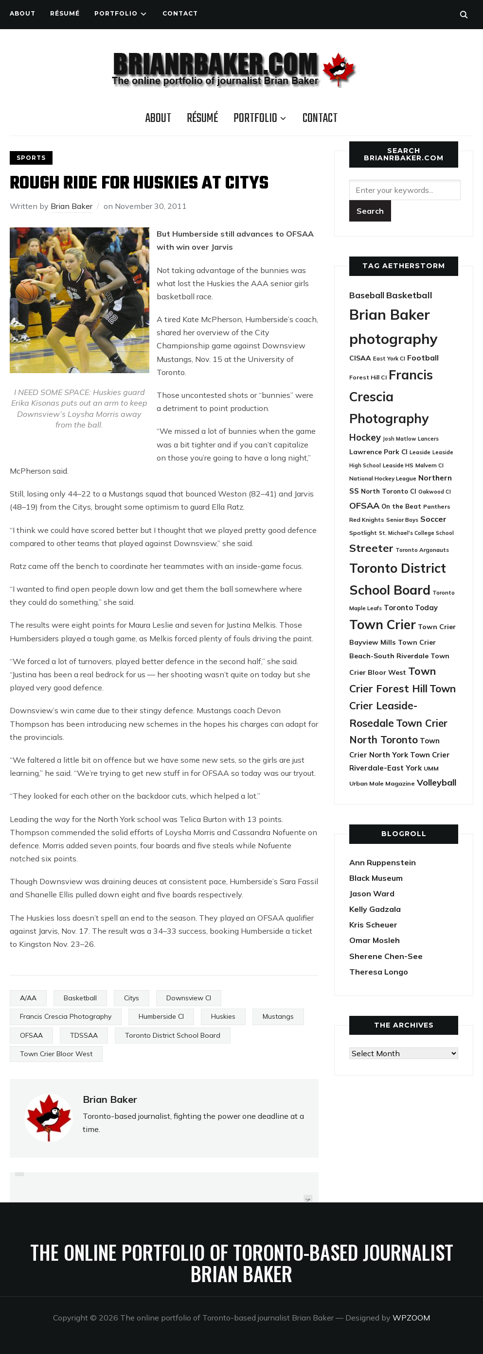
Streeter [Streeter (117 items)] (371, 547)
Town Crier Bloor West (56, 1053)
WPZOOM (411, 1317)
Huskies (223, 1016)
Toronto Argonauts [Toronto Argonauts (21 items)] (422, 549)
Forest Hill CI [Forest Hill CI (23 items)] (368, 377)
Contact (180, 13)
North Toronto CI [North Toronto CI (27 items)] (388, 491)
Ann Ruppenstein (382, 862)
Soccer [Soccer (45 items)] (433, 519)
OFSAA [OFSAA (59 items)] (364, 505)
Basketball (80, 998)
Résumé (65, 13)
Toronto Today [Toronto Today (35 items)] (411, 607)
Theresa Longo (378, 972)
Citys (131, 998)
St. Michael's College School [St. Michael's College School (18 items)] (416, 533)
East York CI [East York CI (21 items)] (389, 358)
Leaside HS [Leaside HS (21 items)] (398, 465)
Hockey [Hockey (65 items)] (365, 437)
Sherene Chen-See (386, 956)
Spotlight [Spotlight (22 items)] (363, 532)
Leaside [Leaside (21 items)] (420, 452)
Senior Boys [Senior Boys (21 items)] (402, 519)
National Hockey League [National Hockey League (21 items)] (382, 478)
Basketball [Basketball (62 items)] (409, 295)
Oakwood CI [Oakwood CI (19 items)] (434, 491)
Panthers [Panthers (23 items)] (436, 506)
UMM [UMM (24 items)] (431, 768)
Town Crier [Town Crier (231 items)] (382, 625)
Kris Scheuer (373, 924)
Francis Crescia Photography (65, 1016)
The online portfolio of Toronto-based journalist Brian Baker (241, 1262)
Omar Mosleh (374, 940)
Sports (31, 157)
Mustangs (278, 1016)
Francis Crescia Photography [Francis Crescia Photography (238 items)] (391, 397)
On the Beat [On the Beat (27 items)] (401, 506)
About (23, 13)
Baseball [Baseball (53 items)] (366, 295)
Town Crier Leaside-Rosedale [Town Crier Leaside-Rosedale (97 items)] (402, 705)
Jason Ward (371, 893)
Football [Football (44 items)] (423, 357)
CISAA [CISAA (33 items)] (360, 358)
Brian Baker (71, 206)
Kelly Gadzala (375, 909)
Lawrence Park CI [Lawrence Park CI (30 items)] (378, 451)
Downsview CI (188, 998)
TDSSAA (84, 1035)
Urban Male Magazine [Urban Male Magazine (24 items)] (382, 783)
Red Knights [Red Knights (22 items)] (366, 519)
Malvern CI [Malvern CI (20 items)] (429, 465)
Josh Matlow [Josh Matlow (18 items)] (399, 438)
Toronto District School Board (172, 1035)
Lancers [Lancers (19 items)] (428, 438)
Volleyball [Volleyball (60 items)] (436, 782)
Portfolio (116, 13)
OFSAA (31, 1035)
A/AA (28, 998)
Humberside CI (161, 1016)
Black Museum (376, 878)
